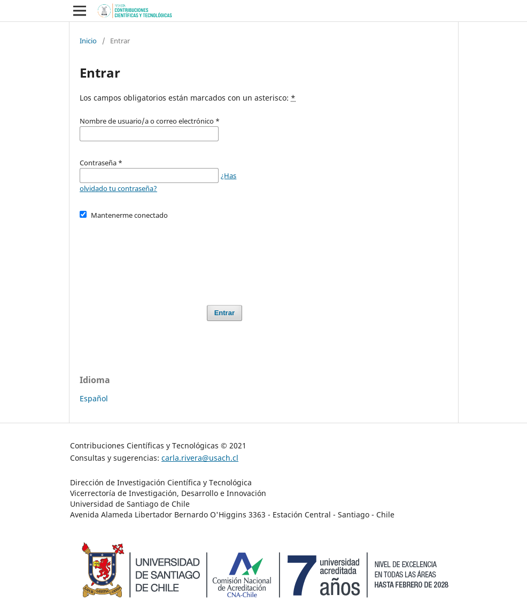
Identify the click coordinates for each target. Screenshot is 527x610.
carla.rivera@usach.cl (199, 458)
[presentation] (161, 257)
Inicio (88, 40)
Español (94, 398)
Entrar (224, 313)
